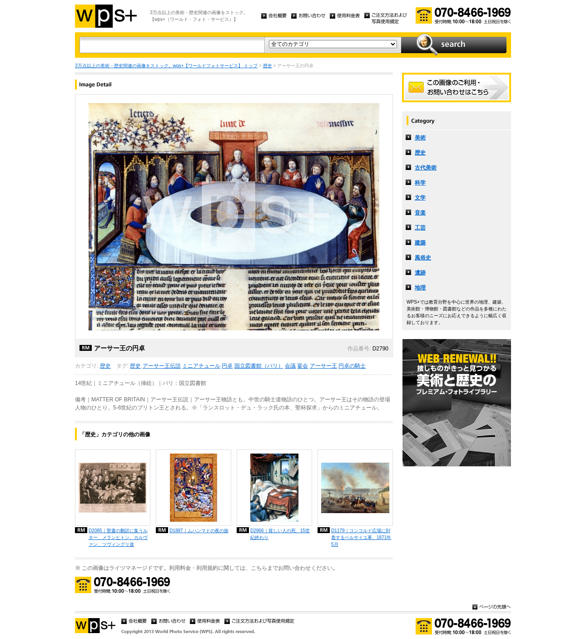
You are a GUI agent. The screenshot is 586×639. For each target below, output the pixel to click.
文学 (420, 198)
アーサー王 (323, 366)
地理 (420, 288)
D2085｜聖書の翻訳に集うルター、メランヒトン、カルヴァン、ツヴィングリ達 (118, 537)
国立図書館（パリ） (258, 366)
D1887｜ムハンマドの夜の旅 (198, 530)
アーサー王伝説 (162, 366)
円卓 (227, 366)
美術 (420, 138)
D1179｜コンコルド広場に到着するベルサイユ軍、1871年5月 (361, 537)
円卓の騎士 (352, 366)
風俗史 (423, 258)
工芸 (420, 228)
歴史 (267, 65)
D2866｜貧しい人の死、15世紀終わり (280, 534)
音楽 (420, 213)
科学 (420, 183)
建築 (420, 243)
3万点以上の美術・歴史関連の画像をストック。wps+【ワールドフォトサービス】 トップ (166, 65)
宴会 (302, 366)
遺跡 (420, 273)
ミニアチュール (201, 366)
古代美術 (426, 168)
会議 (290, 366)
